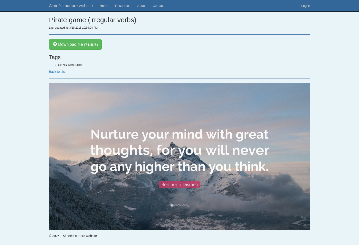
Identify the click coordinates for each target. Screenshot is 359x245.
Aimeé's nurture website (71, 5)
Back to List (57, 72)
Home (104, 6)
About (141, 6)
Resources (123, 6)
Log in (305, 6)
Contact (157, 6)
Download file (75, 44)
